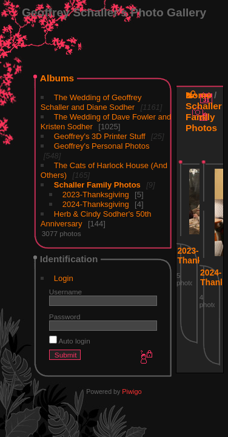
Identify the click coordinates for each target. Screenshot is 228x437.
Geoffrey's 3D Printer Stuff (100, 136)
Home (199, 95)
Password (65, 316)
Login (63, 278)
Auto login (69, 341)
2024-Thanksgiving (95, 204)
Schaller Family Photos (97, 184)
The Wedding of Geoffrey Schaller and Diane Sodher (91, 102)
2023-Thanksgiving (95, 194)
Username (65, 292)
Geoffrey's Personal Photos (102, 146)
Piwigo (131, 391)
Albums (57, 78)
